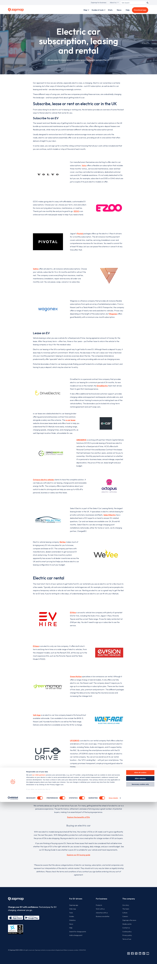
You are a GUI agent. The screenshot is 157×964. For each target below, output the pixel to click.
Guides (71, 916)
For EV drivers (75, 898)
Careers (125, 916)
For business (101, 898)
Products (99, 905)
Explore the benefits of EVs (78, 817)
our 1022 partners (39, 937)
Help (128, 10)
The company (128, 898)
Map (85, 10)
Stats (110, 10)
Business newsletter (102, 916)
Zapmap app (73, 905)
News (119, 10)
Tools (71, 913)
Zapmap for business (98, 3)
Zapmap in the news (129, 920)
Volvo (84, 165)
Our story (125, 905)
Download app (140, 10)
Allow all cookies (140, 934)
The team (125, 909)
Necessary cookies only (140, 946)
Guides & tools (98, 10)
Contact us (126, 928)
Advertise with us (102, 913)
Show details (113, 960)
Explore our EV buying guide (78, 855)
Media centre (126, 924)
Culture (124, 913)
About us (113, 3)
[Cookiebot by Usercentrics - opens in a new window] (13, 960)
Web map (72, 909)
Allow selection (140, 940)
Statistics (72, 920)
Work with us (100, 909)
